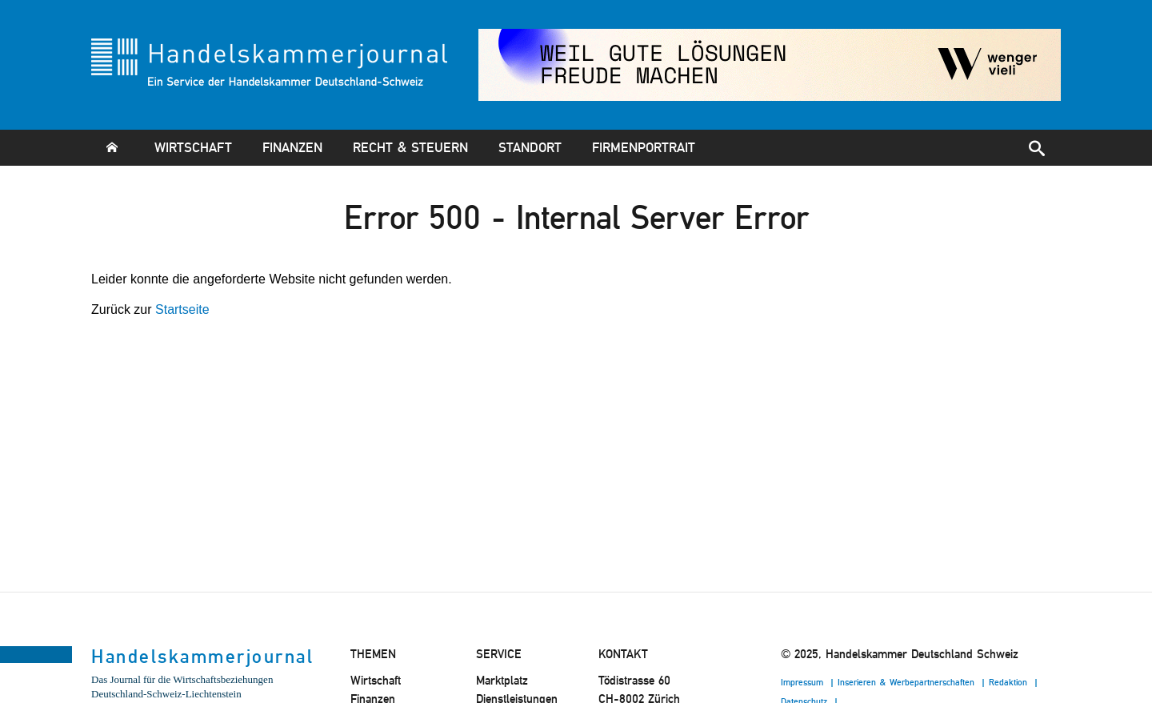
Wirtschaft (193, 147)
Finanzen (292, 147)
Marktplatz (502, 680)
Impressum (803, 682)
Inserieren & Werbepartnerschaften (908, 682)
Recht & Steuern (410, 147)
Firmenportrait (643, 147)
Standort (530, 147)
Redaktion (1009, 682)
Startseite (182, 309)
